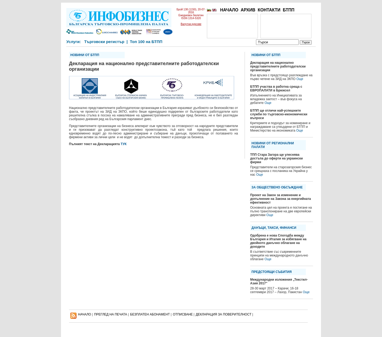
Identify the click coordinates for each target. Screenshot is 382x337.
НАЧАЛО (229, 10)
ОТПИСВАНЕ (183, 314)
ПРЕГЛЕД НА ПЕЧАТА (110, 314)
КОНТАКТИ (269, 10)
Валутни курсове (191, 24)
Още (299, 79)
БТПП (288, 10)
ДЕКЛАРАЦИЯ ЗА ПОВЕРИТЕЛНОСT (223, 314)
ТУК (124, 144)
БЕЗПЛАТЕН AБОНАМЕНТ (150, 314)
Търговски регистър (104, 41)
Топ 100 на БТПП (146, 41)
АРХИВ (248, 10)
